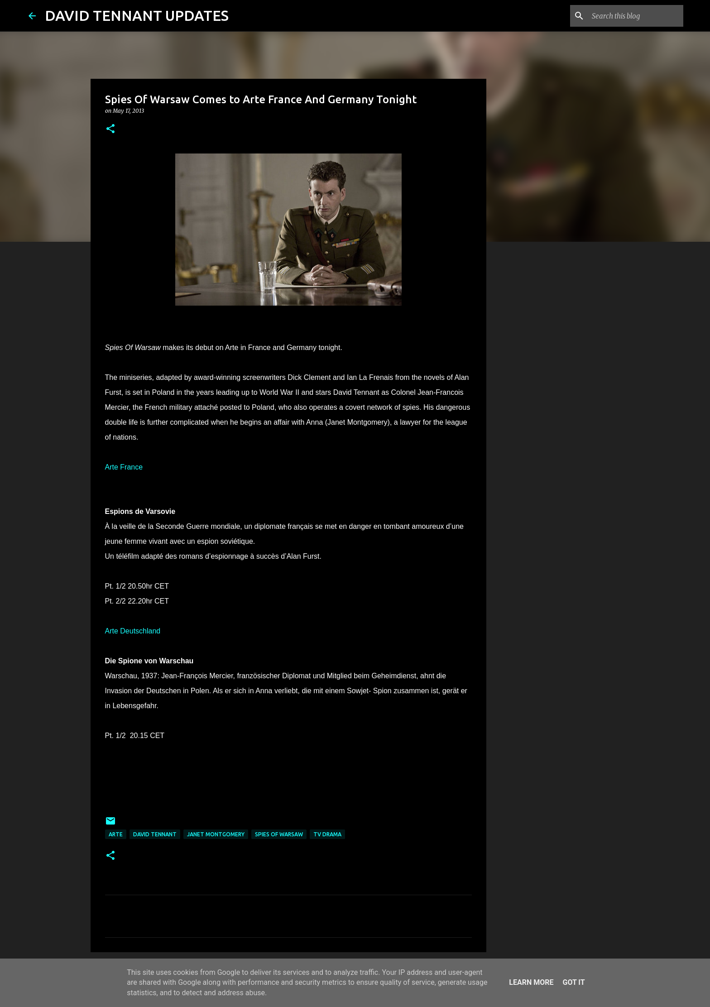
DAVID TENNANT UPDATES (137, 15)
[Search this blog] (635, 16)
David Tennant (155, 834)
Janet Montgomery (216, 834)
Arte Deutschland (133, 631)
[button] (110, 129)
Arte (116, 834)
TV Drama (327, 834)
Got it (573, 982)
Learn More (531, 982)
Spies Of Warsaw (279, 834)
